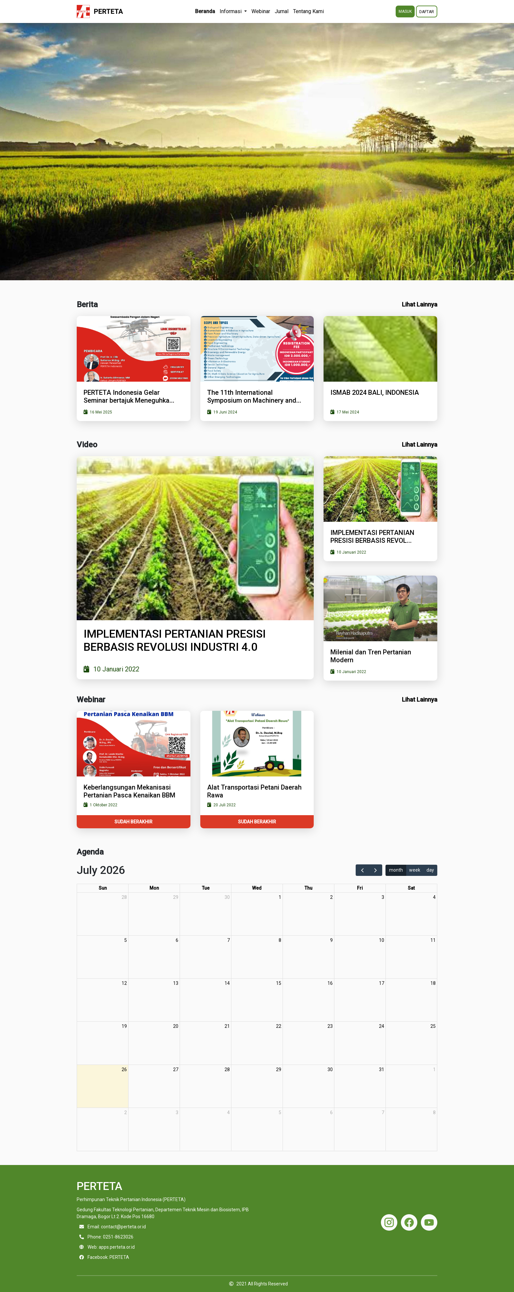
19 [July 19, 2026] (124, 1026)
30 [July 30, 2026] (330, 1069)
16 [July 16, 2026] (330, 983)
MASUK (405, 11)
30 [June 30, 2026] (227, 897)
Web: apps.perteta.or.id (111, 1247)
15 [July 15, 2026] (278, 983)
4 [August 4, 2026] (228, 1112)
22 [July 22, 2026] (278, 1026)
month (396, 870)
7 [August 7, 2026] (383, 1112)
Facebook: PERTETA (108, 1257)
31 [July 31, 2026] (381, 1069)
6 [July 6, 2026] (177, 940)
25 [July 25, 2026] (433, 1026)
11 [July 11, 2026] (433, 940)
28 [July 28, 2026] (227, 1069)
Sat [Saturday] (411, 888)
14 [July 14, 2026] (227, 983)
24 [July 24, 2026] (381, 1026)
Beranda (205, 11)
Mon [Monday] (154, 888)
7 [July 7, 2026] (228, 940)
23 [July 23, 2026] (330, 1026)
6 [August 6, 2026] (331, 1112)
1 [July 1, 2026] (280, 897)
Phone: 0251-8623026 (110, 1236)
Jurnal (281, 11)
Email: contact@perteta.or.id (117, 1226)
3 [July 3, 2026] (383, 897)
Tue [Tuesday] (205, 888)
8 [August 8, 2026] (434, 1112)
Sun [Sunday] (103, 888)
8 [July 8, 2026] (280, 940)
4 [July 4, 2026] (434, 897)
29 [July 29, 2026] (278, 1069)
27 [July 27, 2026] (175, 1069)
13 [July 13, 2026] (175, 983)
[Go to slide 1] (257, 265)
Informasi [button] (231, 11)
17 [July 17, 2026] (381, 983)
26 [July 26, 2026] (124, 1069)
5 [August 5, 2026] (280, 1112)
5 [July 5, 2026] (125, 940)
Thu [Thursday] (308, 888)
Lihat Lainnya (419, 304)
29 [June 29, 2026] (175, 897)
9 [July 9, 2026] (331, 940)
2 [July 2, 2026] (331, 897)
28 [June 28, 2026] (124, 897)
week (414, 870)
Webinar (260, 11)
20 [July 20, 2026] (175, 1026)
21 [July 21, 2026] (227, 1026)
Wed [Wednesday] (257, 888)
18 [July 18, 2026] (433, 983)
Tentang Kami (308, 11)
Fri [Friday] (360, 888)
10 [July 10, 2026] (381, 940)
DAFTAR (426, 12)
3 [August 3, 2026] (177, 1112)
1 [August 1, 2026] (434, 1069)
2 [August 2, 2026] (125, 1112)
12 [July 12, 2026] (124, 983)
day (430, 870)
